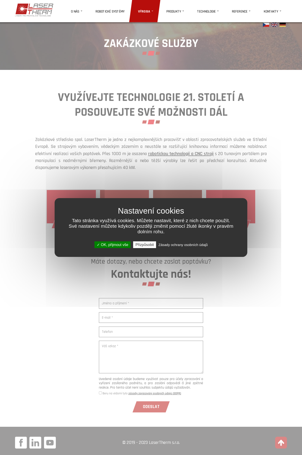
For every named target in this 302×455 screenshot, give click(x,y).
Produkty (189, 9)
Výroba (165, 9)
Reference (246, 9)
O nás (106, 9)
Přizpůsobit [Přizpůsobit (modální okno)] (144, 245)
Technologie (218, 9)
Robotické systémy (136, 9)
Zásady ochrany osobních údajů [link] (183, 245)
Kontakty (273, 9)
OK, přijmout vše (112, 245)
